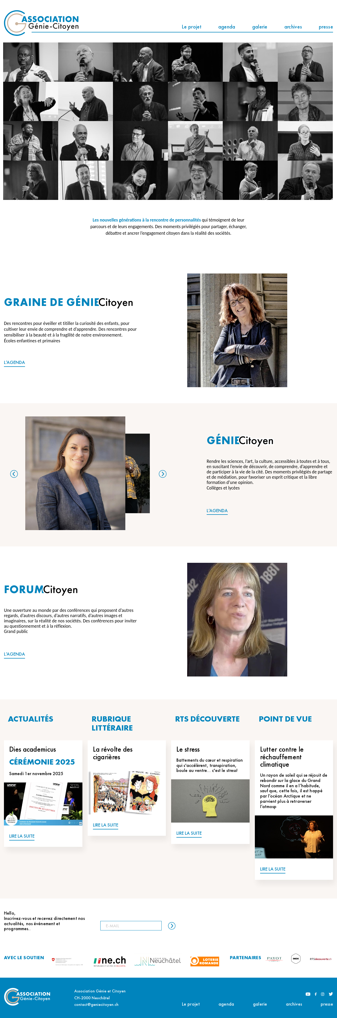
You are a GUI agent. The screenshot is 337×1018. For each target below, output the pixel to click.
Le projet (191, 26)
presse (326, 26)
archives (293, 26)
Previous (14, 474)
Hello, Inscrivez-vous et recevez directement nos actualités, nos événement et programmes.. (44, 920)
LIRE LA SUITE (21, 836)
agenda (226, 26)
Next (163, 474)
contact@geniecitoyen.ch (96, 1004)
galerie (259, 26)
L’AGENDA (14, 362)
